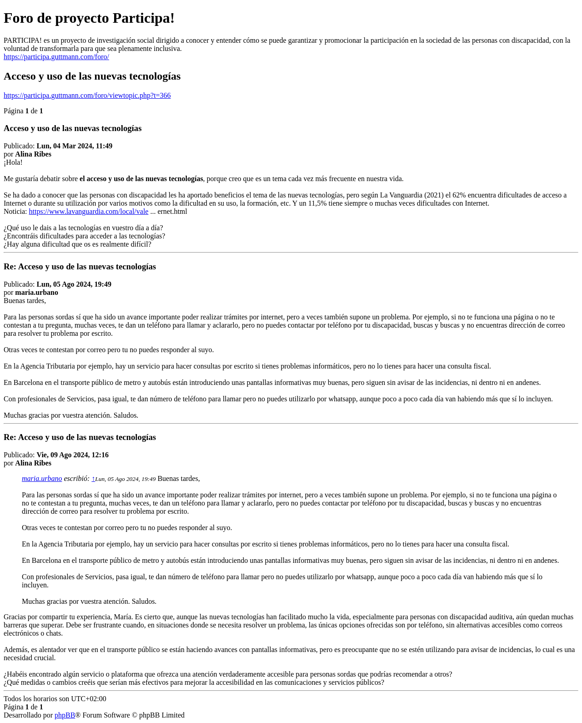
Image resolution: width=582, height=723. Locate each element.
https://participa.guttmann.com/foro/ (56, 57)
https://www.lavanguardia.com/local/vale (89, 211)
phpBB (65, 715)
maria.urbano (42, 478)
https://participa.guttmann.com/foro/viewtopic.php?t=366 (87, 95)
